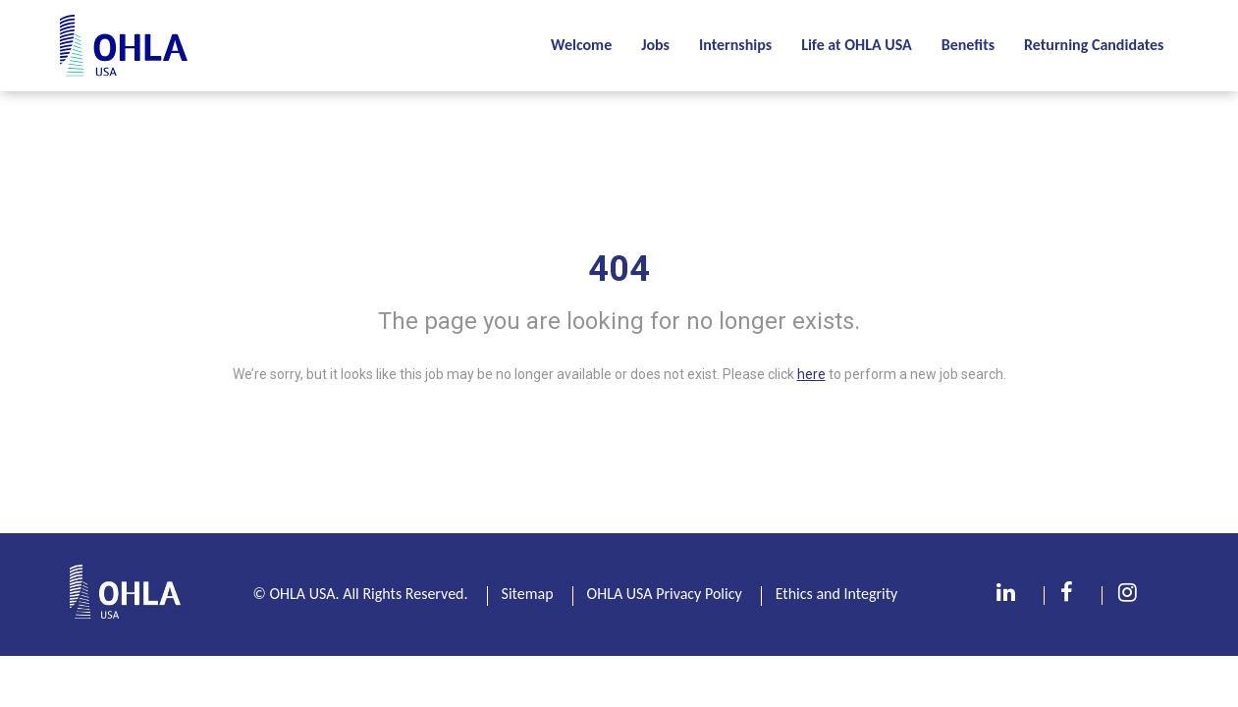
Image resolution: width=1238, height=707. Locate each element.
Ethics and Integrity (837, 593)
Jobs (655, 44)
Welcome (581, 44)
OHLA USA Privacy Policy (664, 593)
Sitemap (528, 593)
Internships (735, 44)
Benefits (968, 44)
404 (619, 269)
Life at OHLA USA (856, 44)
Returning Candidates (1093, 44)
